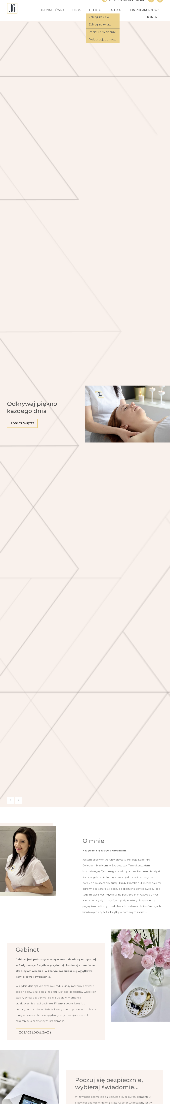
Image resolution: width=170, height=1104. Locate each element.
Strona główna (51, 10)
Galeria (115, 10)
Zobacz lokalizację (35, 1099)
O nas (76, 10)
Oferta (94, 10)
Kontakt (153, 17)
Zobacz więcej (22, 423)
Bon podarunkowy (144, 10)
